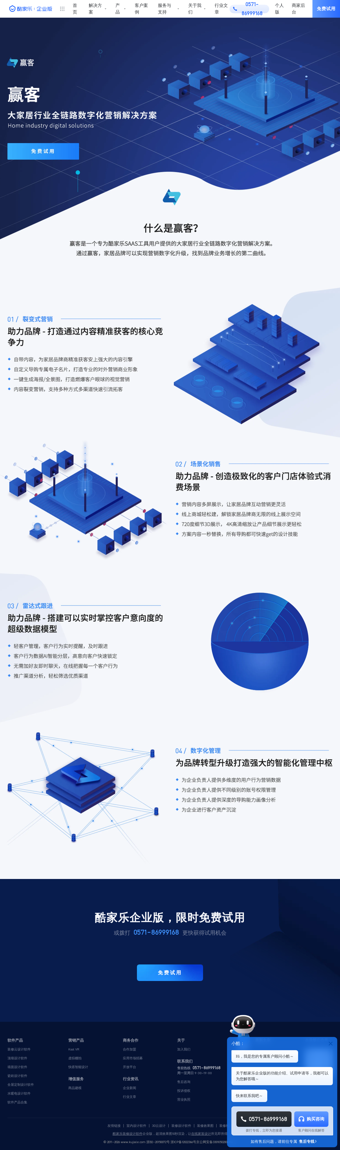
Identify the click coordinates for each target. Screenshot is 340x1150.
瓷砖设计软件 (17, 1075)
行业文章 (221, 8)
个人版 (279, 8)
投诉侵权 (183, 1090)
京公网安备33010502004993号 (216, 1142)
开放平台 (129, 1067)
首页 (75, 8)
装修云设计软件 (19, 1049)
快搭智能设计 (78, 1067)
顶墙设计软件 (17, 1058)
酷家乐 (118, 1134)
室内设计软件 (136, 1126)
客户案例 (141, 8)
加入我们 (183, 1049)
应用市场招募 (133, 1058)
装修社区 (226, 1126)
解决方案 (95, 8)
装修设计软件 (181, 1126)
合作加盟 (129, 1049)
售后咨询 (183, 1081)
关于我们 (194, 8)
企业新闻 (129, 1087)
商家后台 (298, 8)
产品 (117, 8)
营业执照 (183, 1099)
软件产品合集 (17, 1102)
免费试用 (326, 8)
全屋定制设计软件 (20, 1084)
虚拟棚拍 (75, 1058)
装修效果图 (205, 1126)
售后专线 (307, 1141)
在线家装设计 (201, 1134)
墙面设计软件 (17, 1067)
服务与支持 (164, 8)
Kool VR (73, 1049)
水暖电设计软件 (19, 1093)
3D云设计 (159, 1126)
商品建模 (75, 1087)
